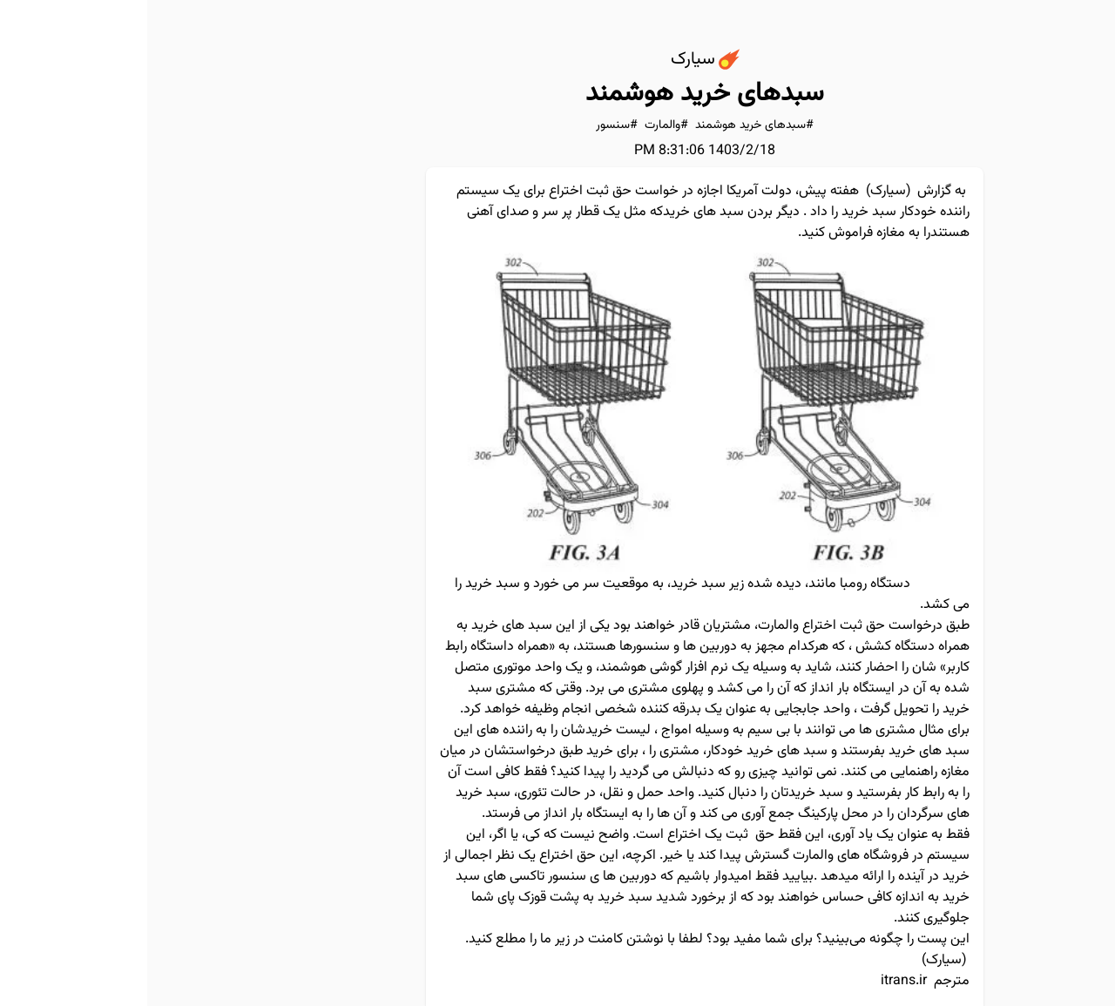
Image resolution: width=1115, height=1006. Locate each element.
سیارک (741, 191)
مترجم (804, 981)
